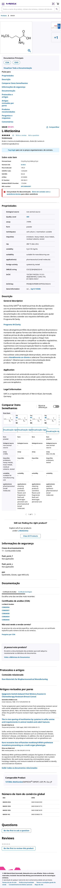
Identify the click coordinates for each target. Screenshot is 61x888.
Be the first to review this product (19, 849)
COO (16, 62)
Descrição (6, 79)
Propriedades (8, 75)
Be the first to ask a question (16, 830)
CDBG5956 (5, 607)
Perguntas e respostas (7, 116)
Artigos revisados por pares (8, 103)
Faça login (12, 150)
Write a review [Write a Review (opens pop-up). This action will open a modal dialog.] (21, 135)
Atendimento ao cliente (19, 357)
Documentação (8, 90)
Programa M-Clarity (12, 324)
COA (7, 62)
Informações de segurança (13, 87)
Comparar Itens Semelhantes (15, 83)
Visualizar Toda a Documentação (18, 68)
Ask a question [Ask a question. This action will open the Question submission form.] (33, 135)
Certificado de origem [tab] (25, 592)
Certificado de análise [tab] (9, 592)
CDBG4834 (5, 617)
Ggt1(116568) (36, 289)
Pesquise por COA (8, 634)
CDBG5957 (5, 610)
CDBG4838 (5, 613)
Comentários (7, 122)
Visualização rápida (11, 430)
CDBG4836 (5, 620)
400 (27, 217)
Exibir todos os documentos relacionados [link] (19, 768)
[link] (9, 882)
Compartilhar (52, 127)
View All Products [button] (30, 536)
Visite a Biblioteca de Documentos (17, 657)
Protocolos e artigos (7, 95)
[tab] (5, 15)
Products (4, 16)
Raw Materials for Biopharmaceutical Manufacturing (25, 679)
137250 (8, 782)
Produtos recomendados (8, 110)
